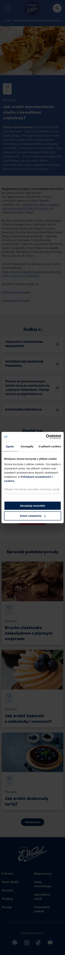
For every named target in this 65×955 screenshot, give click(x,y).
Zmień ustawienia (33, 515)
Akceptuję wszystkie (32, 505)
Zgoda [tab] (10, 446)
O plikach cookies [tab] (50, 446)
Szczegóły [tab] (27, 446)
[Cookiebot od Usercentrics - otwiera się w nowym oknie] (46, 436)
